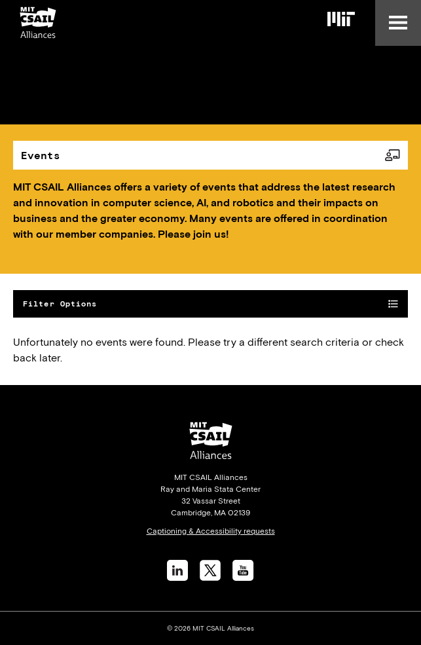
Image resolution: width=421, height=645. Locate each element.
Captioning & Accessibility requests (211, 531)
